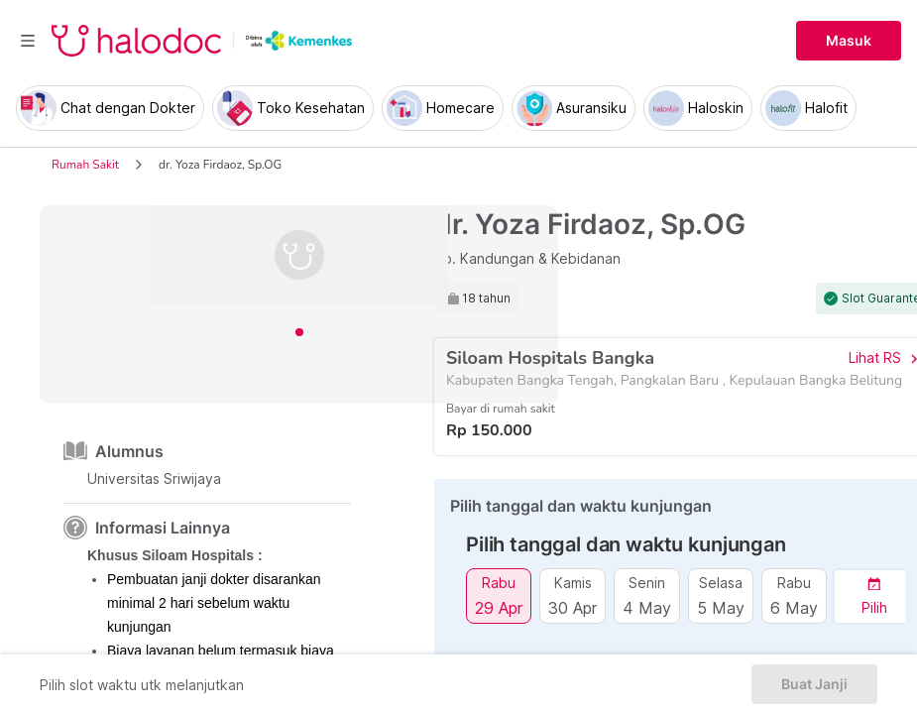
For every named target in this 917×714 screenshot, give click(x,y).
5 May (721, 607)
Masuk (848, 41)
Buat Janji (814, 684)
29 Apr (498, 607)
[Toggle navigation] (28, 41)
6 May (794, 607)
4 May (647, 607)
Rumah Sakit (85, 165)
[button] (874, 596)
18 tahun (486, 298)
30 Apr (572, 607)
